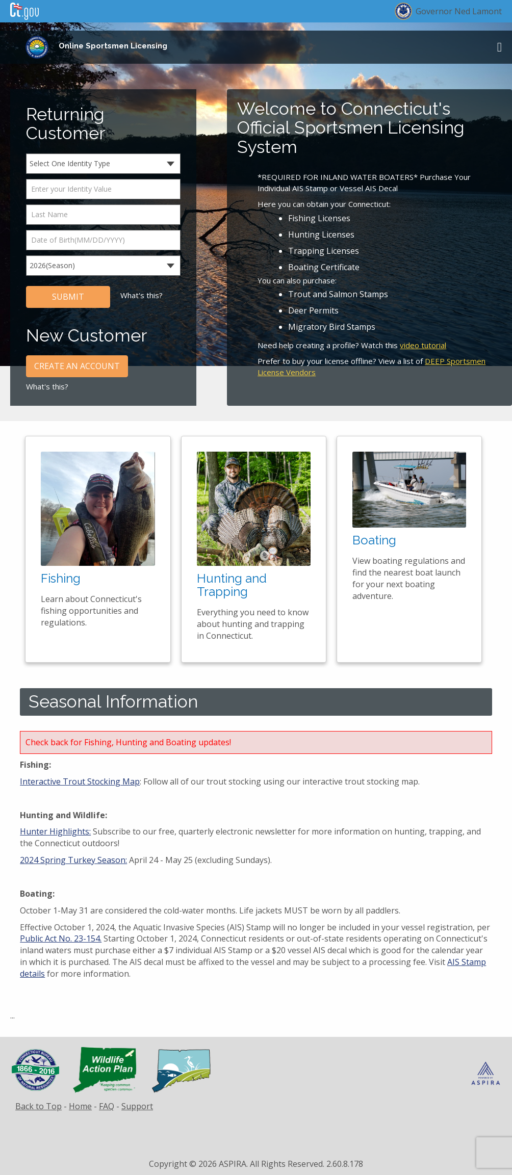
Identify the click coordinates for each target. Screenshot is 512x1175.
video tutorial (423, 345)
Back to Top (38, 1106)
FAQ (106, 1106)
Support (137, 1106)
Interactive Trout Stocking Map (80, 781)
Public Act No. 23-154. (60, 938)
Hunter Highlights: (55, 831)
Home (80, 1106)
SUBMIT (68, 296)
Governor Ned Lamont (459, 11)
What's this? (141, 295)
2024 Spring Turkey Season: (73, 860)
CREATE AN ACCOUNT (77, 366)
